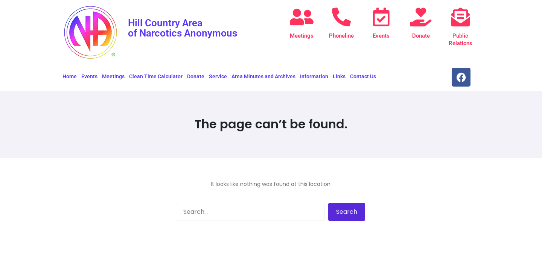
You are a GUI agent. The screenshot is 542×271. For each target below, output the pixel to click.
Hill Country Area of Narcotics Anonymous (182, 27)
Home (69, 76)
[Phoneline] (341, 17)
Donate (421, 35)
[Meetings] (301, 17)
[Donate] (420, 17)
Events (381, 35)
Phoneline (341, 35)
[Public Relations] (460, 17)
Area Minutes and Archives (263, 76)
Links (339, 76)
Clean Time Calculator (156, 76)
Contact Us (363, 76)
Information (314, 76)
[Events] (381, 17)
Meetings (302, 35)
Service (218, 76)
